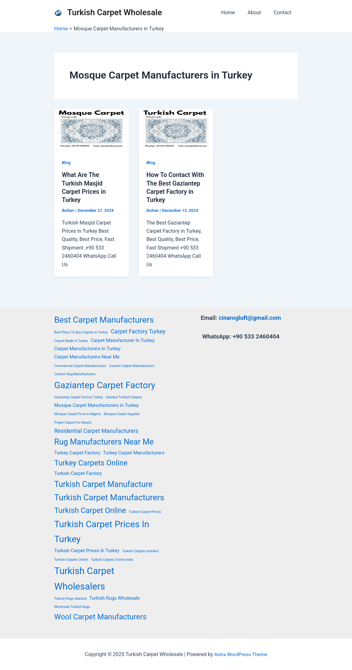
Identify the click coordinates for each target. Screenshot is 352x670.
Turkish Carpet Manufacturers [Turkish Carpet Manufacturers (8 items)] (109, 497)
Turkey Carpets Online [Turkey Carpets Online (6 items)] (90, 462)
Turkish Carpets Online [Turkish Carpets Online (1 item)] (71, 559)
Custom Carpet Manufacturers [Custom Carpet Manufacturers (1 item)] (131, 365)
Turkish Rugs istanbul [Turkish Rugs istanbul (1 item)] (70, 598)
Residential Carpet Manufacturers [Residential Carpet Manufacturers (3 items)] (96, 430)
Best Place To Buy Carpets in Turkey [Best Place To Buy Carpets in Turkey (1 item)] (81, 332)
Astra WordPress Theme (240, 654)
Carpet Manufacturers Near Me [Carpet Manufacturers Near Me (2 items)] (87, 357)
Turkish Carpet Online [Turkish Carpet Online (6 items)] (90, 510)
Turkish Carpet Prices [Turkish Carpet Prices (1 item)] (145, 512)
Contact (284, 12)
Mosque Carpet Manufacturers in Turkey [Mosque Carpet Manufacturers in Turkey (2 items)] (96, 405)
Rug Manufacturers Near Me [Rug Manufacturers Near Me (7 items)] (104, 441)
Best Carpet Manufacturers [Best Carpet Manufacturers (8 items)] (104, 319)
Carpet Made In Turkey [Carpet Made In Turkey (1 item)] (71, 340)
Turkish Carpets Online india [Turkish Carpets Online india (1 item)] (112, 559)
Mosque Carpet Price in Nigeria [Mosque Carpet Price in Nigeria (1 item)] (77, 414)
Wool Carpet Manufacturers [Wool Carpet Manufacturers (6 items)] (100, 616)
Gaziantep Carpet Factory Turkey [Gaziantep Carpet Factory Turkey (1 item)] (78, 397)
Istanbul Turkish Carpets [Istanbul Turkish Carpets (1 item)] (124, 397)
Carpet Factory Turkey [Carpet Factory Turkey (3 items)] (138, 331)
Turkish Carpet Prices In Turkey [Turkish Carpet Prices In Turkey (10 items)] (101, 531)
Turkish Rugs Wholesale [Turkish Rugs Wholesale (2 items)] (114, 598)
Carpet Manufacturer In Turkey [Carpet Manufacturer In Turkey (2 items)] (122, 340)
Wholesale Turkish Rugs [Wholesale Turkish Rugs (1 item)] (72, 606)
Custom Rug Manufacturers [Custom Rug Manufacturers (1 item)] (74, 374)
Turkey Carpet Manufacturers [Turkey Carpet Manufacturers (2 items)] (133, 452)
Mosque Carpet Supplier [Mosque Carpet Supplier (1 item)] (122, 414)
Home (234, 12)
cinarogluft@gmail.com (249, 317)
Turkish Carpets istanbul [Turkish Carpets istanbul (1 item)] (140, 551)
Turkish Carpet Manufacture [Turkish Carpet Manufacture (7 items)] (103, 484)
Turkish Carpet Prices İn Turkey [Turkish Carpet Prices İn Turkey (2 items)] (86, 550)
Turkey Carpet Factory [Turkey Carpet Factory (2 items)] (77, 452)
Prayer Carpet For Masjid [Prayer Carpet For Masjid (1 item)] (72, 422)
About (258, 12)
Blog (66, 162)
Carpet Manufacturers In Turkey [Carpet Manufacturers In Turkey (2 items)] (87, 348)
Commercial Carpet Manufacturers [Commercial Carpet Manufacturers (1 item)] (80, 365)
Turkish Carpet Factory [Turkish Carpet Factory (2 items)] (78, 473)
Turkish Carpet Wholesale (114, 12)
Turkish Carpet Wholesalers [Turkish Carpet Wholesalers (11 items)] (84, 578)
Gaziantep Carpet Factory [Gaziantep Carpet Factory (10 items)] (104, 385)
